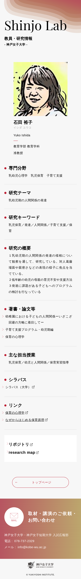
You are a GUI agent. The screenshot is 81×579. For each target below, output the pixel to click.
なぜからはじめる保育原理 (24, 420)
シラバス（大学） (18, 387)
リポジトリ (19, 444)
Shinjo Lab (40, 31)
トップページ (33, 482)
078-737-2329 (24, 541)
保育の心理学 (14, 412)
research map (22, 452)
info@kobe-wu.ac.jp (32, 547)
